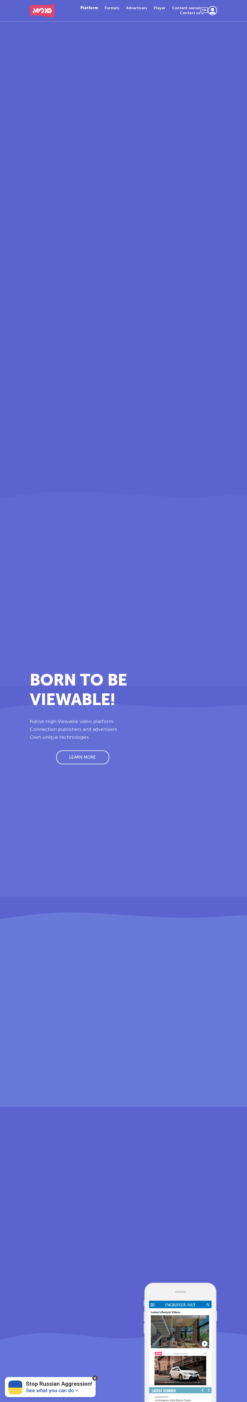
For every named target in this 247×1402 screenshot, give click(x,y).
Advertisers (136, 8)
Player (159, 8)
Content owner (186, 8)
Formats (112, 8)
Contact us (190, 13)
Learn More (82, 757)
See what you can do (50, 1390)
